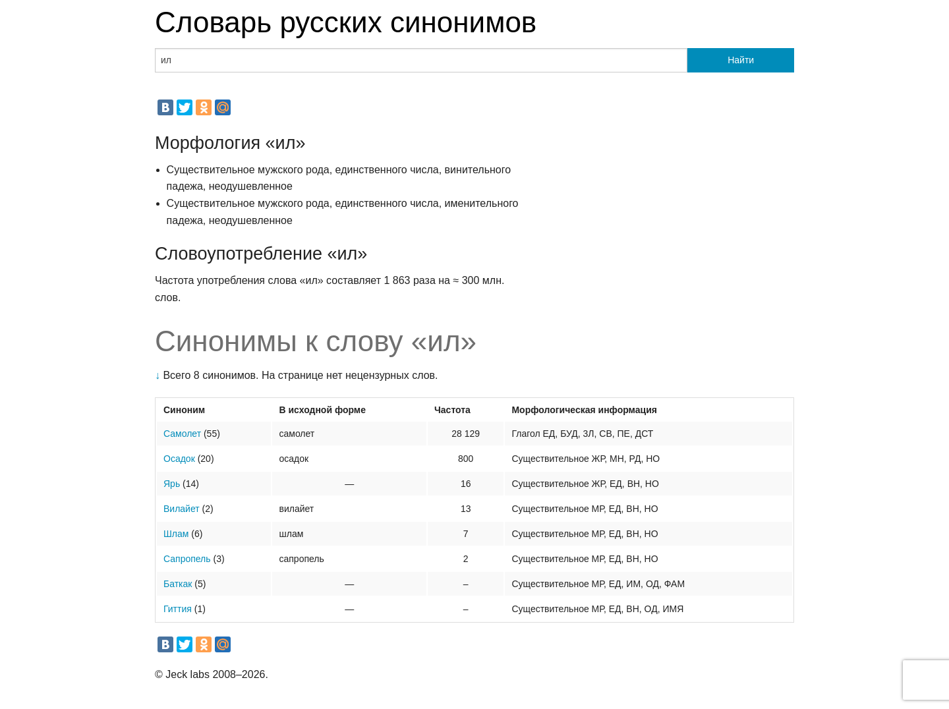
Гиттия (177, 609)
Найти (741, 60)
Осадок (179, 458)
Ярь (171, 483)
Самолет (182, 433)
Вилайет (181, 508)
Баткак (177, 584)
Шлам (175, 533)
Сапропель (187, 558)
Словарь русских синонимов (345, 22)
